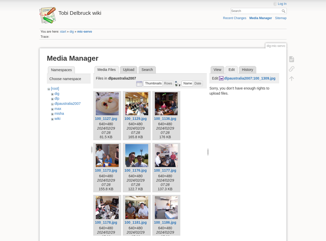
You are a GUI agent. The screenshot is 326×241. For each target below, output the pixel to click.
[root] (55, 88)
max (58, 109)
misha (59, 113)
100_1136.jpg (165, 119)
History (247, 70)
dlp (57, 98)
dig (72, 31)
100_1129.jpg (136, 119)
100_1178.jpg (106, 222)
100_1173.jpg (106, 170)
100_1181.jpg (136, 222)
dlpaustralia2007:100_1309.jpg (250, 78)
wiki (57, 119)
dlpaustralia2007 (68, 104)
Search (284, 11)
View (217, 70)
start (63, 31)
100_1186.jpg (165, 222)
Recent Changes (234, 18)
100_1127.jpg (106, 119)
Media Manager (260, 18)
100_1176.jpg (136, 170)
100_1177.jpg (165, 170)
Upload (128, 70)
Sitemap (281, 18)
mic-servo (84, 31)
